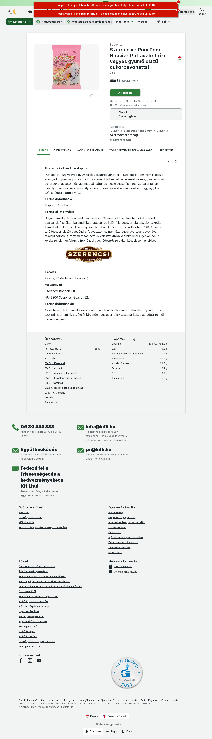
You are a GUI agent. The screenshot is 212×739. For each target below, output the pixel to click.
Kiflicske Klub (26, 522)
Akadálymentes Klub (30, 517)
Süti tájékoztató (28, 626)
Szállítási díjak (27, 631)
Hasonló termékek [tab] (90, 150)
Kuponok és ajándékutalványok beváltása (43, 527)
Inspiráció (124, 21)
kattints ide (67, 707)
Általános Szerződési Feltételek (37, 566)
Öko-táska (114, 532)
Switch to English (114, 716)
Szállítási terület (28, 636)
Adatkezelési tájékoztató (33, 571)
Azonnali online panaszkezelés (126, 522)
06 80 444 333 (37, 426)
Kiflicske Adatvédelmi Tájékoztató (38, 596)
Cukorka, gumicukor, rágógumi (131, 130)
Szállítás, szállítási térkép (33, 601)
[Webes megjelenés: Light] (111, 731)
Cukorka (162, 130)
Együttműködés (39, 449)
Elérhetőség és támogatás (34, 606)
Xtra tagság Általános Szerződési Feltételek (44, 581)
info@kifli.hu (100, 426)
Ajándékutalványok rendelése (125, 537)
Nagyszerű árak (49, 22)
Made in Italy (115, 512)
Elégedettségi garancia (121, 517)
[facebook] (21, 660)
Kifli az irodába (117, 527)
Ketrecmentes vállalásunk (123, 542)
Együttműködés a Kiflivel (33, 621)
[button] (182, 12)
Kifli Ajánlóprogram (30, 646)
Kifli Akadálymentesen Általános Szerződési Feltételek (50, 586)
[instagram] (30, 660)
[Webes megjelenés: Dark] (127, 731)
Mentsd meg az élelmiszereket (89, 22)
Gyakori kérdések (29, 611)
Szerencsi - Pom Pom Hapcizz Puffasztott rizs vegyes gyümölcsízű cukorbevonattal (146, 58)
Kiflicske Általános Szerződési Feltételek (42, 576)
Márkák (145, 21)
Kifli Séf (163, 21)
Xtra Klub (24, 512)
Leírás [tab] (43, 150)
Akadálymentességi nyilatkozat (37, 641)
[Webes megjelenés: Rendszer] (93, 731)
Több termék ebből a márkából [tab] (131, 150)
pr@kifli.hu (98, 449)
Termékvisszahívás (119, 547)
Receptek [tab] (166, 150)
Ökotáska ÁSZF (27, 591)
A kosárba (125, 92)
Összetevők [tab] (62, 150)
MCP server (115, 552)
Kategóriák (20, 22)
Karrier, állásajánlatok (31, 616)
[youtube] (39, 660)
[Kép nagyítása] (93, 97)
